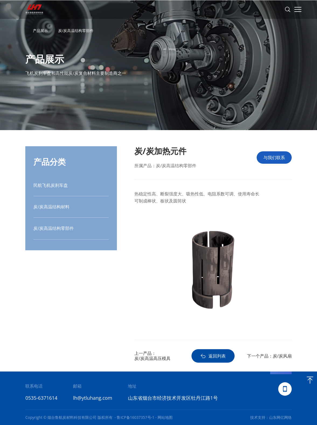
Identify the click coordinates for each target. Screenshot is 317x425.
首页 (27, 30)
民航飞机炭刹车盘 (50, 185)
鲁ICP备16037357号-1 (135, 417)
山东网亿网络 (280, 417)
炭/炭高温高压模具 (152, 358)
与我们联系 (274, 157)
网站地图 (165, 417)
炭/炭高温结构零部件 (75, 30)
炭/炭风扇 (282, 355)
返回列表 (213, 356)
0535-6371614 (41, 398)
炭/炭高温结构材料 (51, 207)
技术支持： (259, 417)
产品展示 (40, 30)
